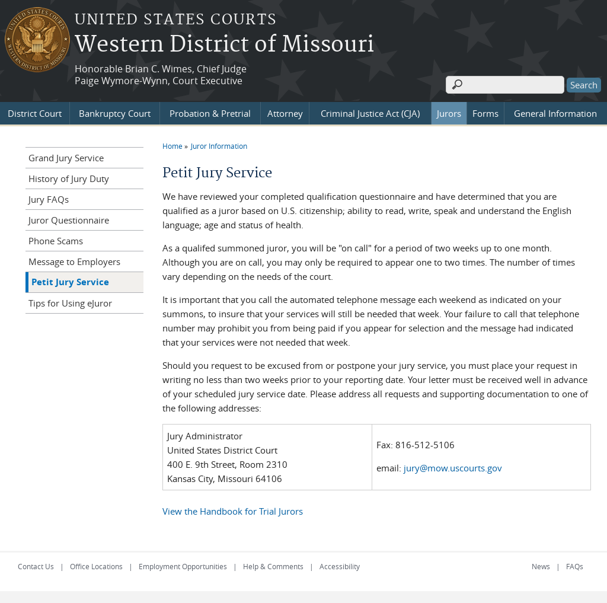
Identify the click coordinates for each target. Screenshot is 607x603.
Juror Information (219, 146)
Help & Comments (273, 566)
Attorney (285, 113)
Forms (485, 113)
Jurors (449, 113)
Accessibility (340, 566)
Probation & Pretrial (210, 113)
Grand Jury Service (66, 158)
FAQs (574, 566)
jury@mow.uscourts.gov (453, 468)
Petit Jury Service (70, 282)
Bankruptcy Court (115, 113)
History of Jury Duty (68, 178)
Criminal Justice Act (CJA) (370, 113)
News (541, 566)
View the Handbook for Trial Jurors (232, 511)
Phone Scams (55, 241)
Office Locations (96, 566)
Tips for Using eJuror (70, 303)
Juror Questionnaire (68, 220)
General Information (555, 113)
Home (172, 146)
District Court (35, 113)
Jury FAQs (48, 199)
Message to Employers (74, 261)
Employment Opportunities (183, 566)
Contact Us (36, 566)
